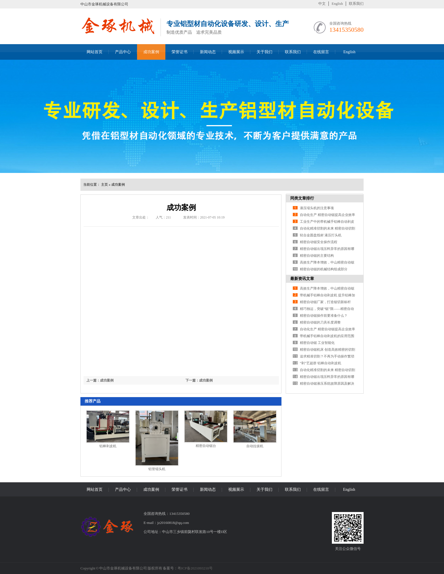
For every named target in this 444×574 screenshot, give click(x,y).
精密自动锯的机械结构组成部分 (323, 269)
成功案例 (151, 52)
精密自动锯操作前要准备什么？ (323, 316)
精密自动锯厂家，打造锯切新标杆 (325, 302)
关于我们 (264, 52)
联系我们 (356, 3)
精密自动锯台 (206, 446)
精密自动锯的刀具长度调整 (320, 322)
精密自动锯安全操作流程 (318, 242)
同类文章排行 (302, 198)
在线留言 (321, 52)
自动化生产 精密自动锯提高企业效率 (327, 215)
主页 (104, 185)
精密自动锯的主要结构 (317, 256)
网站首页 (95, 52)
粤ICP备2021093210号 (195, 568)
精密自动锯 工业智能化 (317, 343)
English (337, 3)
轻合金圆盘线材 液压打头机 (320, 235)
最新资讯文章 (302, 279)
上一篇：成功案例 (100, 380)
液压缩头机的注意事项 (317, 208)
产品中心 (123, 52)
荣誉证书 (179, 52)
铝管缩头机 (156, 469)
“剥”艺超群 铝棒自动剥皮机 (320, 363)
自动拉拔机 (254, 446)
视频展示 (236, 52)
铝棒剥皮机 (107, 446)
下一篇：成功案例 (199, 380)
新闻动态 (208, 52)
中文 (322, 3)
